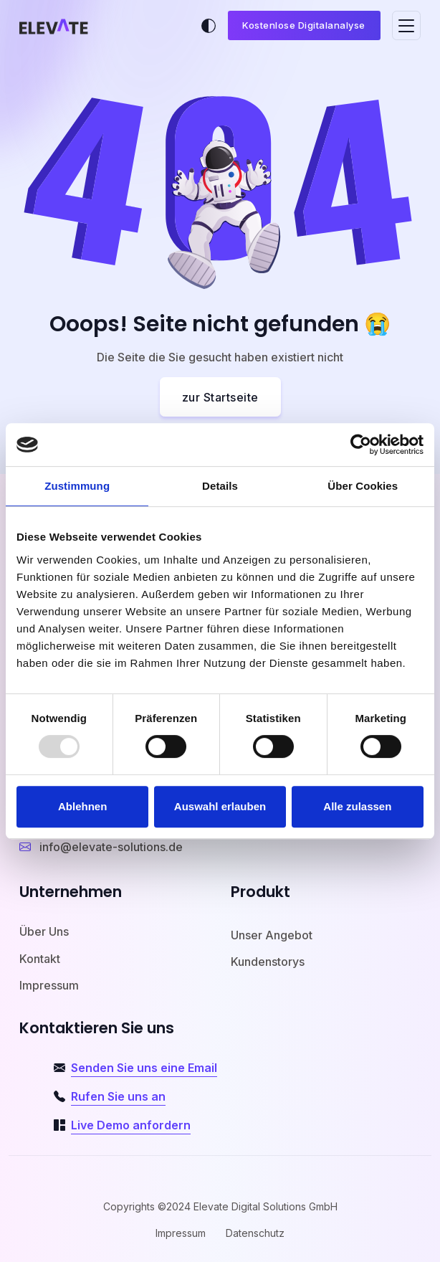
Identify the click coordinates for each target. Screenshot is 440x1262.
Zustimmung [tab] (77, 486)
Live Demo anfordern (131, 1125)
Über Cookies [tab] (362, 486)
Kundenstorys (268, 961)
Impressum (49, 985)
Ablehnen (82, 806)
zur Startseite (220, 397)
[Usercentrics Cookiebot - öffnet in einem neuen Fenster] (361, 444)
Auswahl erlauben (220, 806)
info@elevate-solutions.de (101, 847)
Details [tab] (220, 486)
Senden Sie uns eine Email (144, 1068)
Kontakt (39, 959)
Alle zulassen (357, 806)
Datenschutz (255, 1233)
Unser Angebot (271, 935)
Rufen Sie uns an (118, 1096)
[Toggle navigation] (406, 25)
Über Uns (44, 931)
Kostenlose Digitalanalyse (303, 25)
